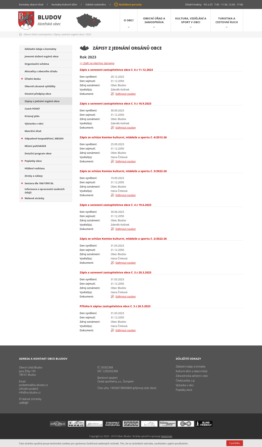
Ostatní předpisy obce (38, 93)
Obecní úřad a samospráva (154, 20)
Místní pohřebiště (35, 146)
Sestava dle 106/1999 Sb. (37, 183)
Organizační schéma (37, 64)
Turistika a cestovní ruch (227, 20)
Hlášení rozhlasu (35, 168)
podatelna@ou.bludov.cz (33, 385)
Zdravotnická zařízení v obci (192, 376)
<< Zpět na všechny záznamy (97, 63)
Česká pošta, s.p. (185, 380)
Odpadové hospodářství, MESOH (42, 138)
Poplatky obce (31, 161)
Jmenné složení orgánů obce (42, 56)
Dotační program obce (38, 153)
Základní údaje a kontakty (40, 49)
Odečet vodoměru (95, 4)
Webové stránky (32, 198)
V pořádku (234, 443)
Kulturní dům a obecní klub (191, 371)
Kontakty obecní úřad (31, 4)
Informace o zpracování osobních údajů (45, 190)
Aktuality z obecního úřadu (41, 71)
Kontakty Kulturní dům (64, 4)
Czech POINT (32, 108)
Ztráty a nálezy (34, 175)
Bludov (49, 17)
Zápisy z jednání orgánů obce (69, 34)
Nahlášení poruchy (130, 4)
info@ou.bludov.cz (29, 392)
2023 (88, 34)
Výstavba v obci (34, 123)
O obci (128, 20)
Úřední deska (31, 78)
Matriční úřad (33, 131)
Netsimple (166, 436)
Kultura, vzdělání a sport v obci (190, 20)
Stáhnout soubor (125, 94)
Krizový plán (32, 116)
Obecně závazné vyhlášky (40, 86)
